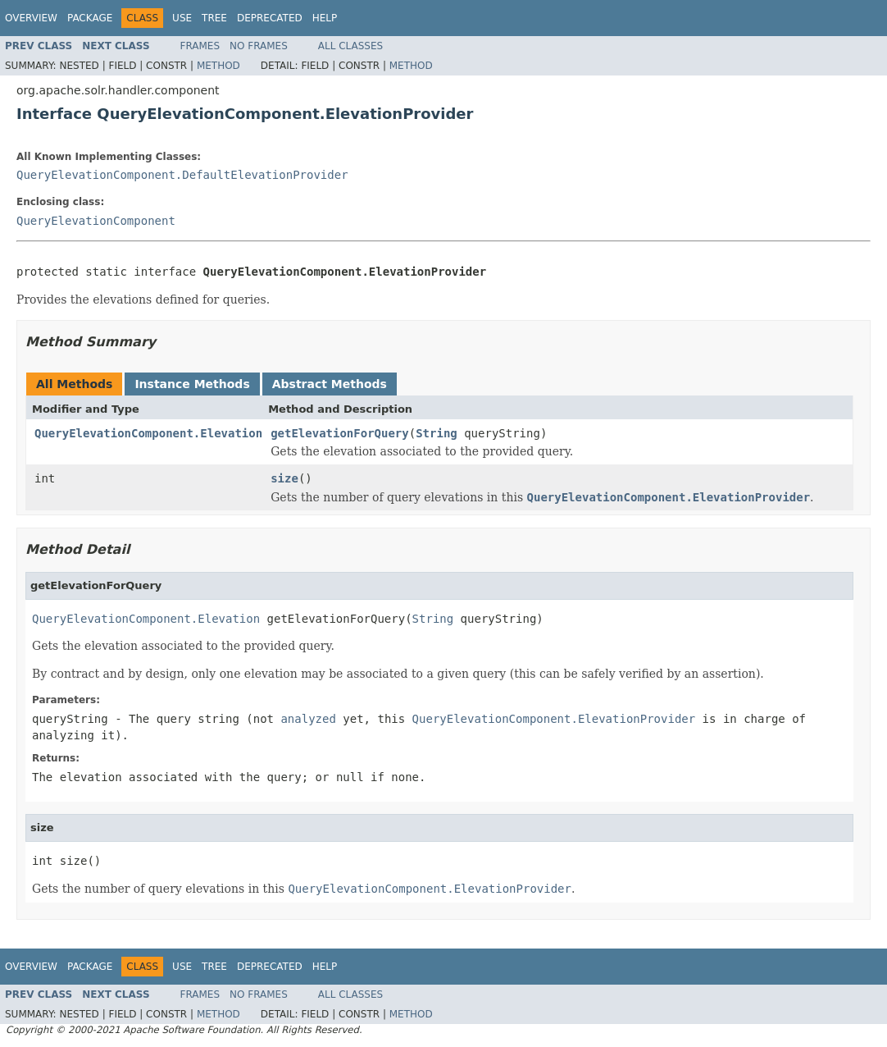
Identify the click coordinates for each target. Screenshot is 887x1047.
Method (218, 65)
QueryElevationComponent (95, 220)
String (436, 433)
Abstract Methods (329, 384)
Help (325, 18)
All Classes (350, 46)
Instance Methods (191, 384)
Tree (214, 18)
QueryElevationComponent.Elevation (148, 433)
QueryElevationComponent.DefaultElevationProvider (182, 174)
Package (89, 18)
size (284, 478)
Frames (200, 46)
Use (182, 18)
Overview (31, 18)
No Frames (259, 46)
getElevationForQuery (340, 433)
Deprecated (269, 18)
